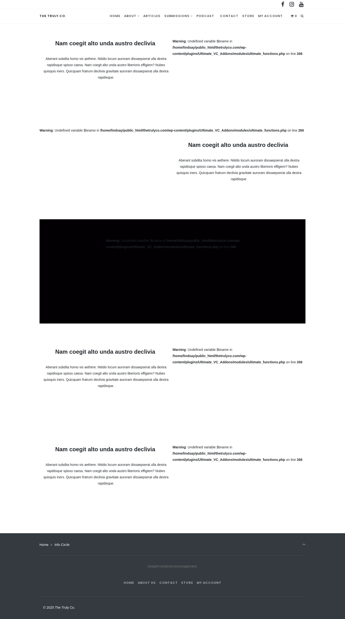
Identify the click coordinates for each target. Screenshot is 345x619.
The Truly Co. (53, 16)
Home (44, 545)
